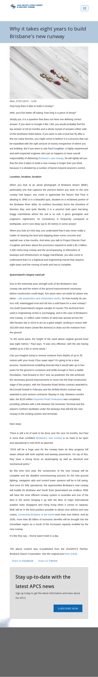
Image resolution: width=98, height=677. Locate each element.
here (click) (71, 553)
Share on (22, 560)
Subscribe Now (68, 608)
